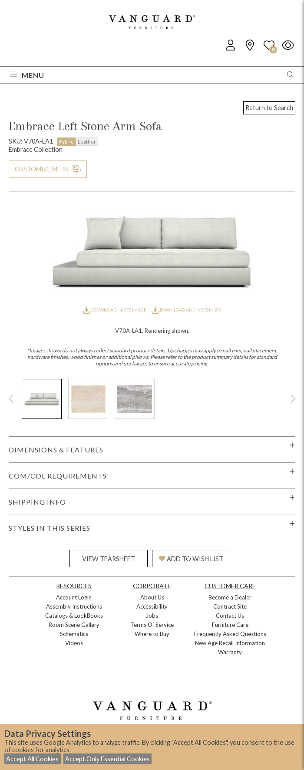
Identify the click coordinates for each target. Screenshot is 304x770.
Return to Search (269, 107)
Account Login (74, 597)
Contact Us (230, 615)
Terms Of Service (152, 624)
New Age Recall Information (230, 642)
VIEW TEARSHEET (108, 558)
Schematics (74, 633)
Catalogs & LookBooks (74, 615)
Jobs (152, 615)
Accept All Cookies (32, 759)
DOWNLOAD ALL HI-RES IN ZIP (186, 309)
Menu (27, 75)
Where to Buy (152, 633)
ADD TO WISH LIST (191, 558)
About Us (152, 597)
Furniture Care (230, 624)
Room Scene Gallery (74, 624)
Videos (74, 642)
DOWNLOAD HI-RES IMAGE (115, 309)
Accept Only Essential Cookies (107, 759)
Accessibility (152, 606)
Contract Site (230, 606)
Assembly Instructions (74, 606)
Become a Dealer (229, 597)
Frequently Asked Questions (230, 633)
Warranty (230, 652)
